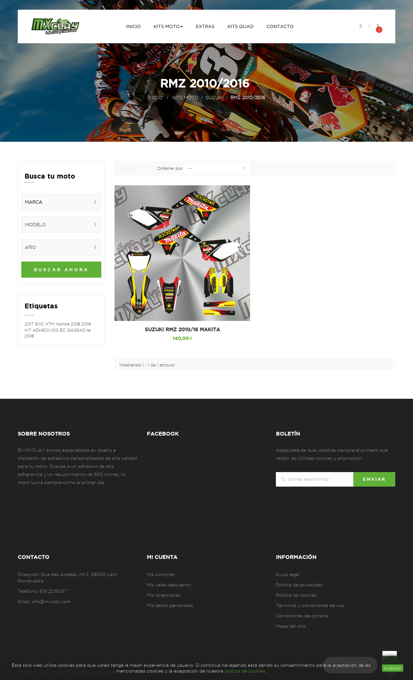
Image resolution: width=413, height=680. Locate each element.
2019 (86, 324)
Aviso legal (287, 574)
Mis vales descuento (169, 584)
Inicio (155, 97)
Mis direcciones (163, 595)
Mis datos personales (170, 605)
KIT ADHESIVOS (42, 330)
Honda (63, 324)
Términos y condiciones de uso (310, 605)
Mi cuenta (162, 557)
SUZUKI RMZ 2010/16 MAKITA (182, 329)
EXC (40, 324)
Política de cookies (296, 595)
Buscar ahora (61, 269)
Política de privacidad (299, 584)
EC (63, 330)
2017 (30, 324)
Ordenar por (170, 168)
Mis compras (161, 574)
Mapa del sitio (291, 626)
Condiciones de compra (302, 615)
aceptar (393, 668)
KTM (50, 324)
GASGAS (76, 330)
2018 (76, 324)
